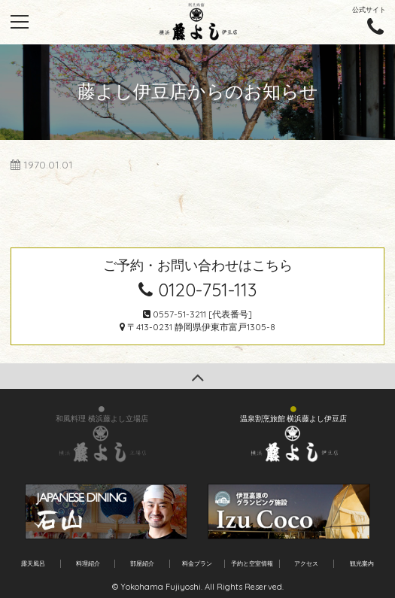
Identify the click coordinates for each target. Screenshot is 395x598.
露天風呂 (33, 563)
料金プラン (197, 563)
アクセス (306, 563)
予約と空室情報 (252, 563)
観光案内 (362, 563)
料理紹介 (88, 563)
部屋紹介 (142, 563)
